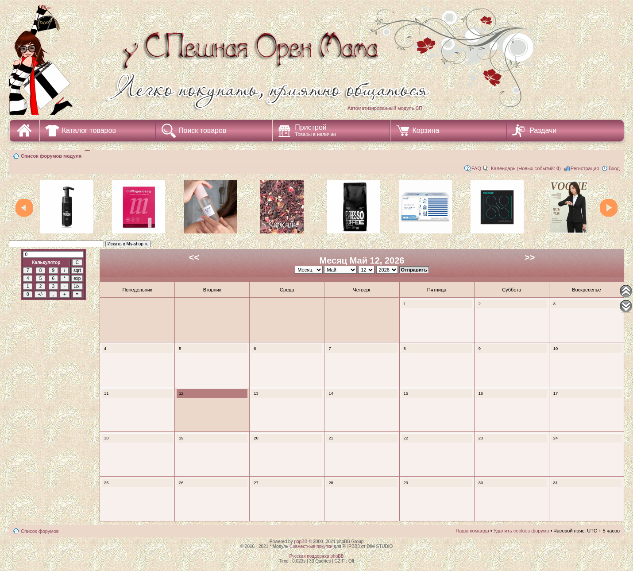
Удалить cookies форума (521, 530)
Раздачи (542, 130)
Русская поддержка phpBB (316, 556)
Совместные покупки (310, 546)
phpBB (300, 541)
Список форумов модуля (51, 156)
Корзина (426, 130)
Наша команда (472, 530)
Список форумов (40, 531)
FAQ (476, 168)
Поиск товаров (202, 130)
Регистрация (585, 168)
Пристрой (315, 130)
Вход (614, 168)
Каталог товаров (89, 130)
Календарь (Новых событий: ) (526, 168)
